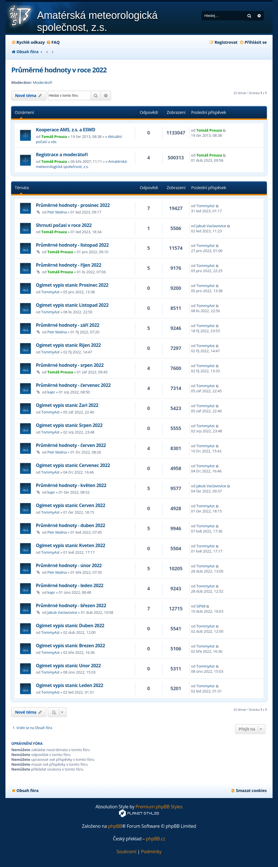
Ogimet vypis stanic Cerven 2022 (70, 505)
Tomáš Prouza (54, 136)
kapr (51, 392)
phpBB (115, 826)
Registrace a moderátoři (62, 154)
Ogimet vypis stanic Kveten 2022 (70, 545)
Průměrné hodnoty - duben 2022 (70, 525)
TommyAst (205, 205)
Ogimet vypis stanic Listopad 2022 (72, 305)
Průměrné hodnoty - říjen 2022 (68, 265)
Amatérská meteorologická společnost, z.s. (81, 164)
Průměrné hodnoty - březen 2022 (71, 605)
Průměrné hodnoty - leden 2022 (69, 585)
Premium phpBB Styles (159, 807)
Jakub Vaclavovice (211, 225)
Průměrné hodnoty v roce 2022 (58, 69)
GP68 (200, 606)
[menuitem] (53, 42)
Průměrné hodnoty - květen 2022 (71, 485)
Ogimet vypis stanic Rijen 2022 (68, 345)
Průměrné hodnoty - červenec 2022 (73, 385)
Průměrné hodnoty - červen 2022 (71, 445)
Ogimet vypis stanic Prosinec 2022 (72, 285)
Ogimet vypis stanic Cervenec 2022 (73, 465)
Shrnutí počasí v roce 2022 (64, 225)
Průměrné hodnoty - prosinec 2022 (73, 205)
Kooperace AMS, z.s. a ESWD (65, 129)
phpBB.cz (155, 839)
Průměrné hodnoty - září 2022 (67, 325)
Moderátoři (42, 82)
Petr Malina (57, 212)
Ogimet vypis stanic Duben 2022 (70, 625)
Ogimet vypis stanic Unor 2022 (68, 665)
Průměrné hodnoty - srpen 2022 (70, 365)
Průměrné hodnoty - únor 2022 (69, 565)
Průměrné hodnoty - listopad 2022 (72, 245)
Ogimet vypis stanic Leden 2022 (69, 685)
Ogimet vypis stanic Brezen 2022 (70, 645)
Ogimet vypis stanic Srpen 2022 (69, 425)
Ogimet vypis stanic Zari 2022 (67, 405)
